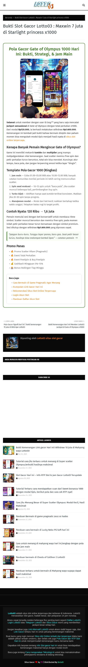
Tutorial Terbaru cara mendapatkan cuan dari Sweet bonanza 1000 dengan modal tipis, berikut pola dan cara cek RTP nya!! (49, 490)
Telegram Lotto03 (34, 622)
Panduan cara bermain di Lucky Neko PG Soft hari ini (42, 530)
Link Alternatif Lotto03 (38, 629)
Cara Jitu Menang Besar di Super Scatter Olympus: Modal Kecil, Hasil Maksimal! (50, 504)
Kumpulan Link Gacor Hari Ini (28, 287)
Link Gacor (19, 632)
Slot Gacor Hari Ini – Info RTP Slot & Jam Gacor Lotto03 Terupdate (49, 475)
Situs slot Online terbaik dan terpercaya (53, 636)
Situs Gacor (51, 622)
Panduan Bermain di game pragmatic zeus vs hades (42, 516)
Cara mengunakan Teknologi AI (39, 652)
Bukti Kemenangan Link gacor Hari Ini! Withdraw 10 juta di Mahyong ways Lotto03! (50, 449)
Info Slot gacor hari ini (47, 645)
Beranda (8, 18)
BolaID (60, 662)
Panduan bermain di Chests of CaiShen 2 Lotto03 (40, 557)
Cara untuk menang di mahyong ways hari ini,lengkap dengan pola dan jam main (50, 545)
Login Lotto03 (14, 622)
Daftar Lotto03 (73, 620)
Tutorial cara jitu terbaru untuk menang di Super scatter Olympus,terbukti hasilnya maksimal (44, 463)
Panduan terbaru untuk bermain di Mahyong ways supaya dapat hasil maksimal (48, 572)
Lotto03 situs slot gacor (49, 338)
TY (42, 662)
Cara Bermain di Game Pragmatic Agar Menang (36, 282)
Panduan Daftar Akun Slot (26, 299)
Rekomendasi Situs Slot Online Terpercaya (34, 291)
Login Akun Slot (21, 295)
